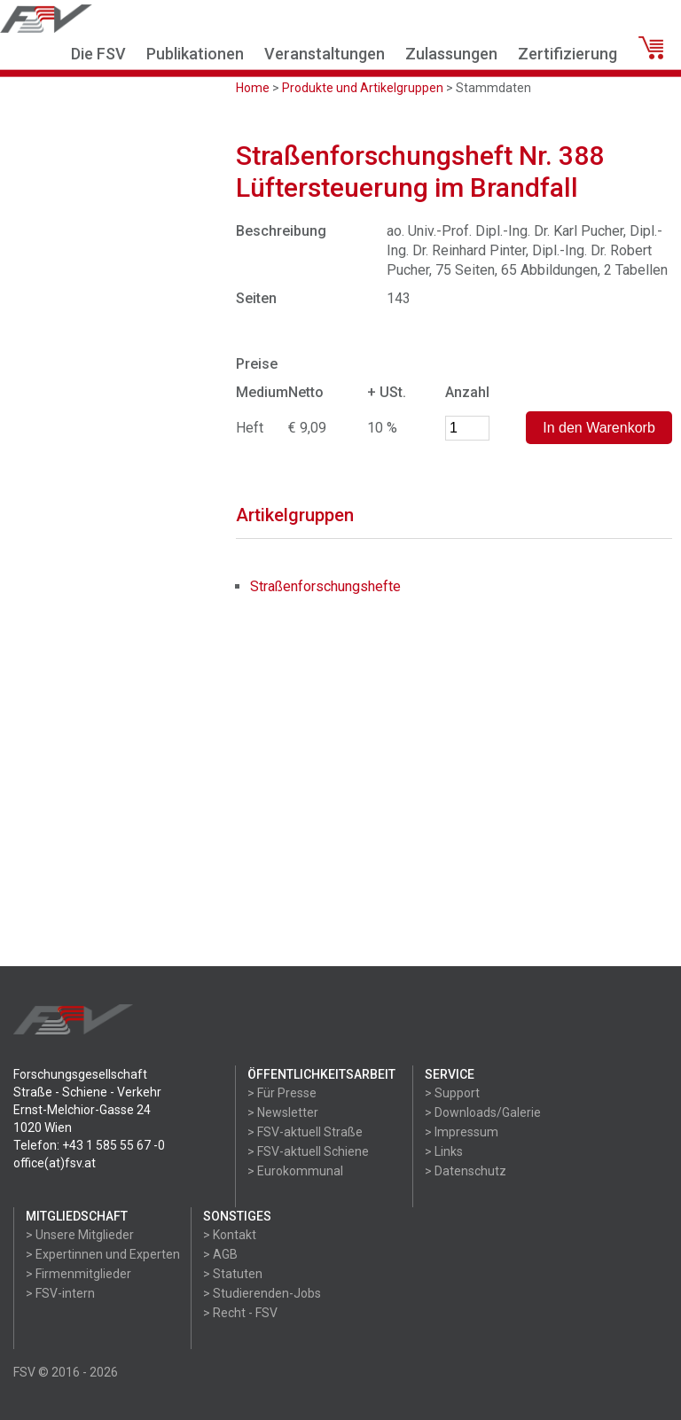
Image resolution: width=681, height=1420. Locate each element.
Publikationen (195, 53)
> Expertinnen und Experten (103, 1254)
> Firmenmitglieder (78, 1274)
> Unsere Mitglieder (80, 1235)
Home (253, 88)
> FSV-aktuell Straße (305, 1132)
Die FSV (98, 53)
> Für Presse (282, 1093)
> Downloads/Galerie (483, 1112)
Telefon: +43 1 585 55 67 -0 (89, 1145)
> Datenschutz (465, 1171)
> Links (444, 1151)
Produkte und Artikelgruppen (362, 88)
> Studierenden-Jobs (262, 1293)
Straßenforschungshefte (325, 586)
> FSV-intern (60, 1293)
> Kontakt (229, 1235)
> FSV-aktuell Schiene (308, 1151)
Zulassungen (451, 53)
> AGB (220, 1254)
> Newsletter (282, 1112)
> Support (452, 1093)
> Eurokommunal (295, 1171)
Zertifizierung (567, 53)
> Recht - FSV (240, 1313)
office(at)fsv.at (54, 1163)
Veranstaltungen (324, 53)
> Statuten (232, 1274)
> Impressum (461, 1132)
